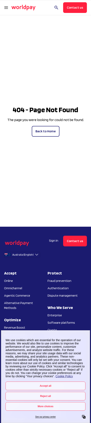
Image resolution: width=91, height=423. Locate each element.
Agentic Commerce (17, 295)
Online (8, 281)
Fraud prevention (59, 281)
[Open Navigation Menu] (6, 7)
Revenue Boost (14, 327)
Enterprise (55, 315)
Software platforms (61, 323)
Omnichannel (13, 288)
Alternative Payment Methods (18, 305)
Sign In (53, 240)
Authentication (58, 288)
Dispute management (63, 295)
